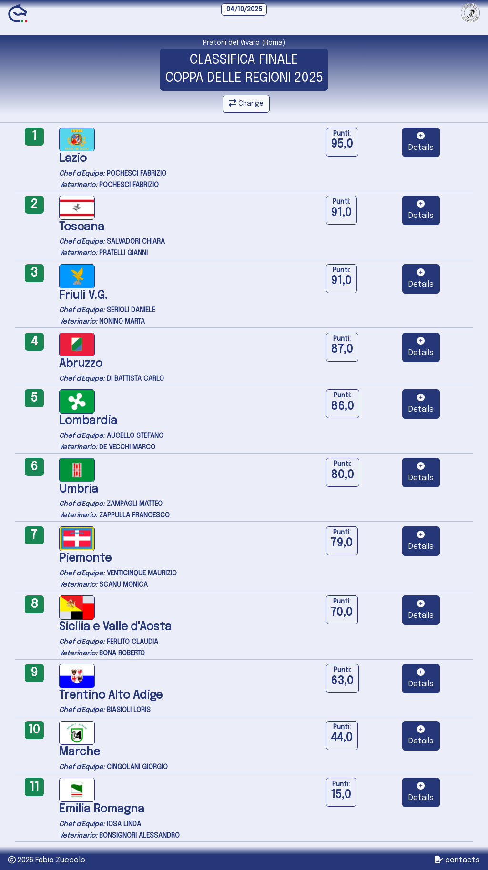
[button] (421, 142)
